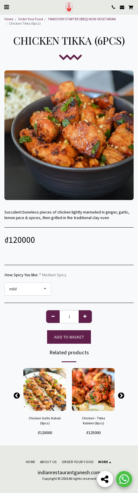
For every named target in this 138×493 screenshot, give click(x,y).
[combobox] (27, 289)
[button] (6, 7)
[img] (44, 389)
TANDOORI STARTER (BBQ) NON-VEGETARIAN (82, 19)
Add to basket (69, 337)
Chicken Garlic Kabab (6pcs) (45, 421)
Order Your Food (30, 19)
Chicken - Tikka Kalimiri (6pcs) (93, 421)
